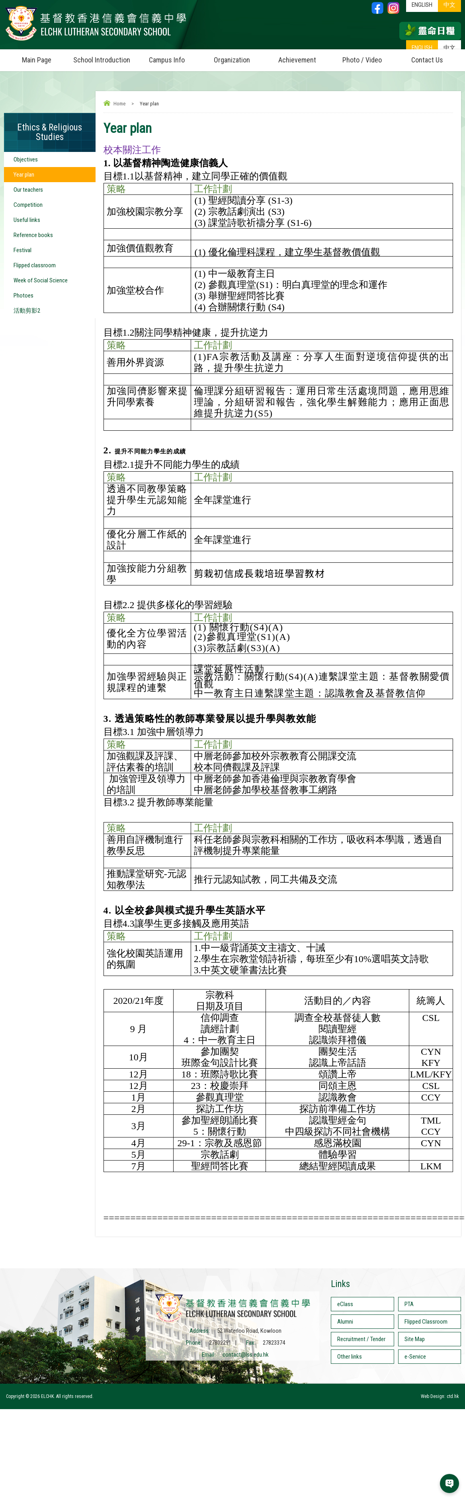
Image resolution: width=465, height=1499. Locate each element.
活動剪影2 (27, 310)
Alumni (345, 1321)
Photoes (23, 295)
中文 (449, 47)
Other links (349, 1356)
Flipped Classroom (425, 1321)
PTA (409, 1304)
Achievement (297, 60)
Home (119, 104)
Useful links (27, 220)
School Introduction (103, 56)
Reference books (33, 235)
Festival (22, 250)
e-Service (415, 1356)
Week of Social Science (41, 280)
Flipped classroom (35, 265)
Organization (239, 56)
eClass (345, 1304)
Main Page (36, 60)
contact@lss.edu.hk (246, 1354)
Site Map (414, 1339)
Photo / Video (368, 56)
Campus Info (174, 56)
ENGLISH (422, 47)
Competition (28, 204)
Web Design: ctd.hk (440, 1396)
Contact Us (427, 60)
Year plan (24, 174)
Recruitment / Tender (361, 1339)
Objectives (26, 159)
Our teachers (28, 189)
